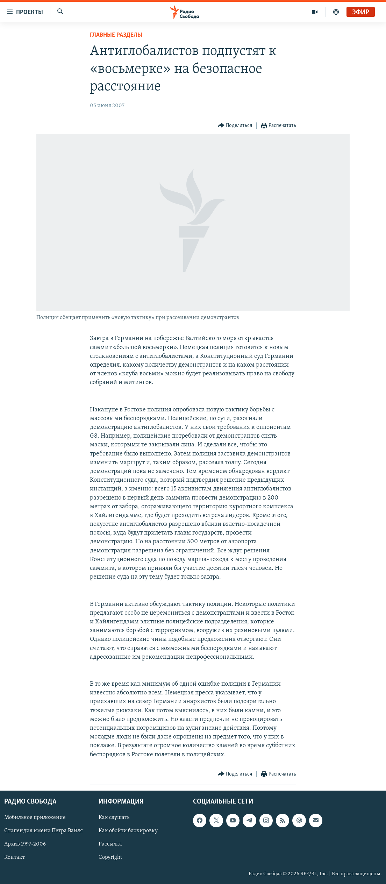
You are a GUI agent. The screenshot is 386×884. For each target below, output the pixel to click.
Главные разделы (116, 35)
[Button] (235, 125)
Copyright (110, 857)
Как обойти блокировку (128, 831)
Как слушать (114, 817)
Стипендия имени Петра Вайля (43, 831)
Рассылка (110, 844)
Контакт (14, 857)
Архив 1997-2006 (25, 844)
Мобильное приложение (35, 817)
